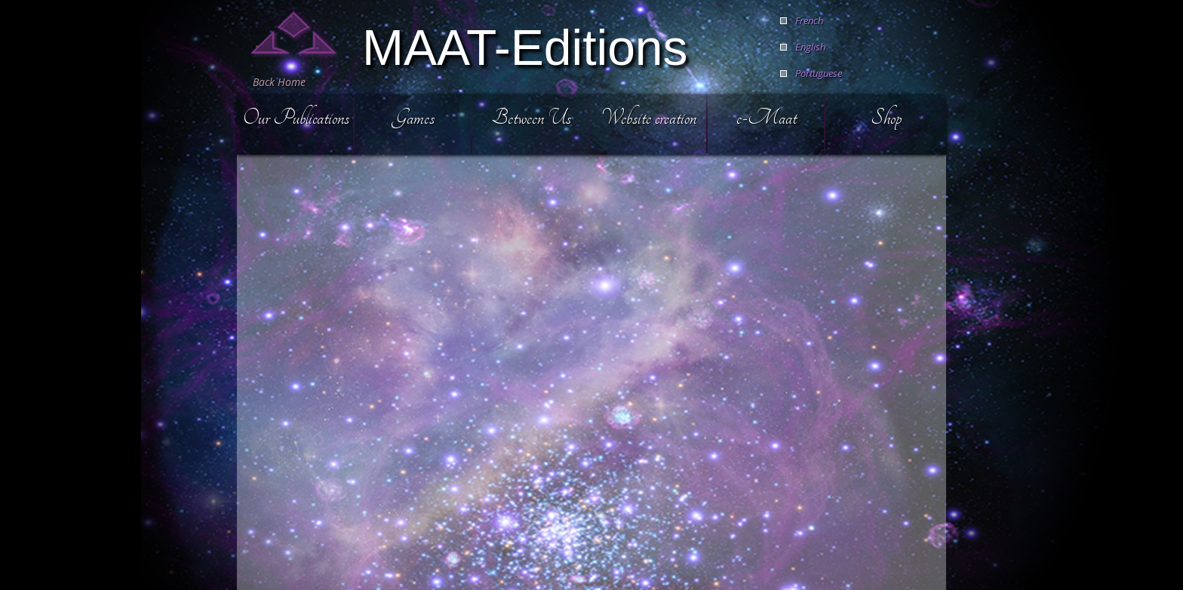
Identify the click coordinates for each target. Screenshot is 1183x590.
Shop (886, 117)
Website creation (648, 117)
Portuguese (818, 73)
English (810, 47)
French (809, 20)
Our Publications (296, 117)
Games (413, 117)
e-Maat (766, 117)
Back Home (279, 82)
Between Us (531, 117)
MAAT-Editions (525, 46)
